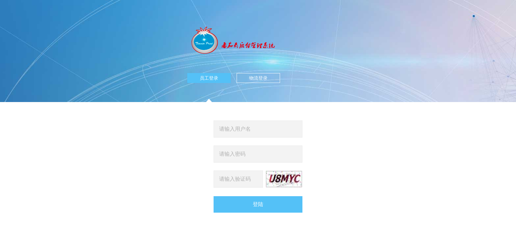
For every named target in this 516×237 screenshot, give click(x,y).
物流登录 (258, 78)
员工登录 (209, 79)
